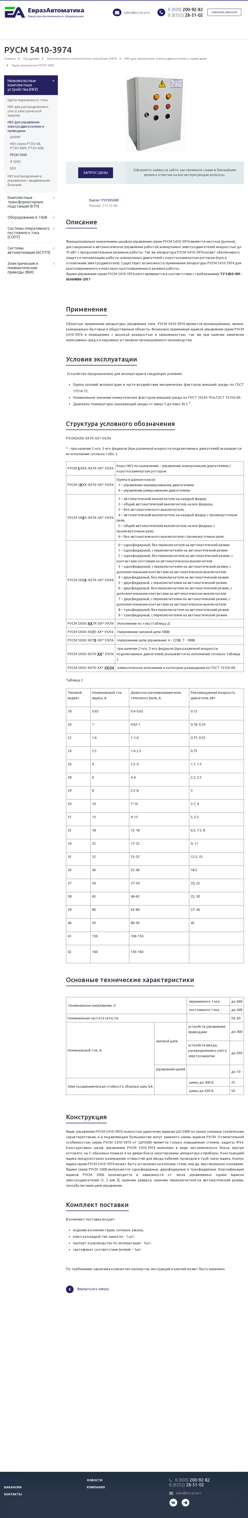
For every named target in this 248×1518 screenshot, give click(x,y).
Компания (96, 1487)
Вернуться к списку (87, 1289)
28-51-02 (185, 15)
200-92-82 (185, 9)
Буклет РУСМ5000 (104, 200)
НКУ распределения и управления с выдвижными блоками (29, 180)
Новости (94, 1480)
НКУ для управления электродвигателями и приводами (26, 126)
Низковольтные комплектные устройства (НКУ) (23, 85)
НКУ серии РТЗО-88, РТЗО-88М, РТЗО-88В (27, 146)
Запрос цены (95, 172)
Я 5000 (15, 161)
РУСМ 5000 (18, 155)
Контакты (13, 1494)
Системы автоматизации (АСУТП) (29, 250)
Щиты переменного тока (28, 100)
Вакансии (13, 1487)
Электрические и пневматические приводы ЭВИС (23, 267)
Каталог (11, 1480)
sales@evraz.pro (137, 12)
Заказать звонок (224, 12)
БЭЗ (13, 168)
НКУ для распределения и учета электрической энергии (28, 111)
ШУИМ (15, 137)
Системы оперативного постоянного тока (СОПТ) (29, 232)
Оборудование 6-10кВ (27, 217)
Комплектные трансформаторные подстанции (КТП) (25, 201)
